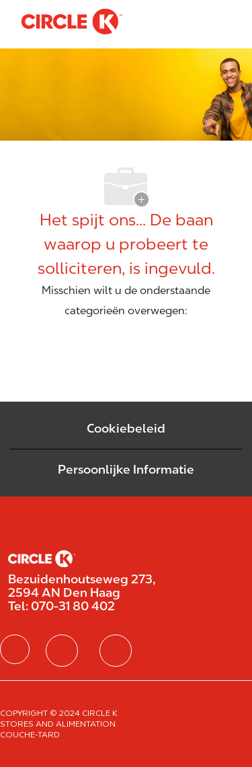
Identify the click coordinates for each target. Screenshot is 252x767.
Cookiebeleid (126, 428)
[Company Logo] (72, 20)
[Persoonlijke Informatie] (126, 469)
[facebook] (15, 649)
